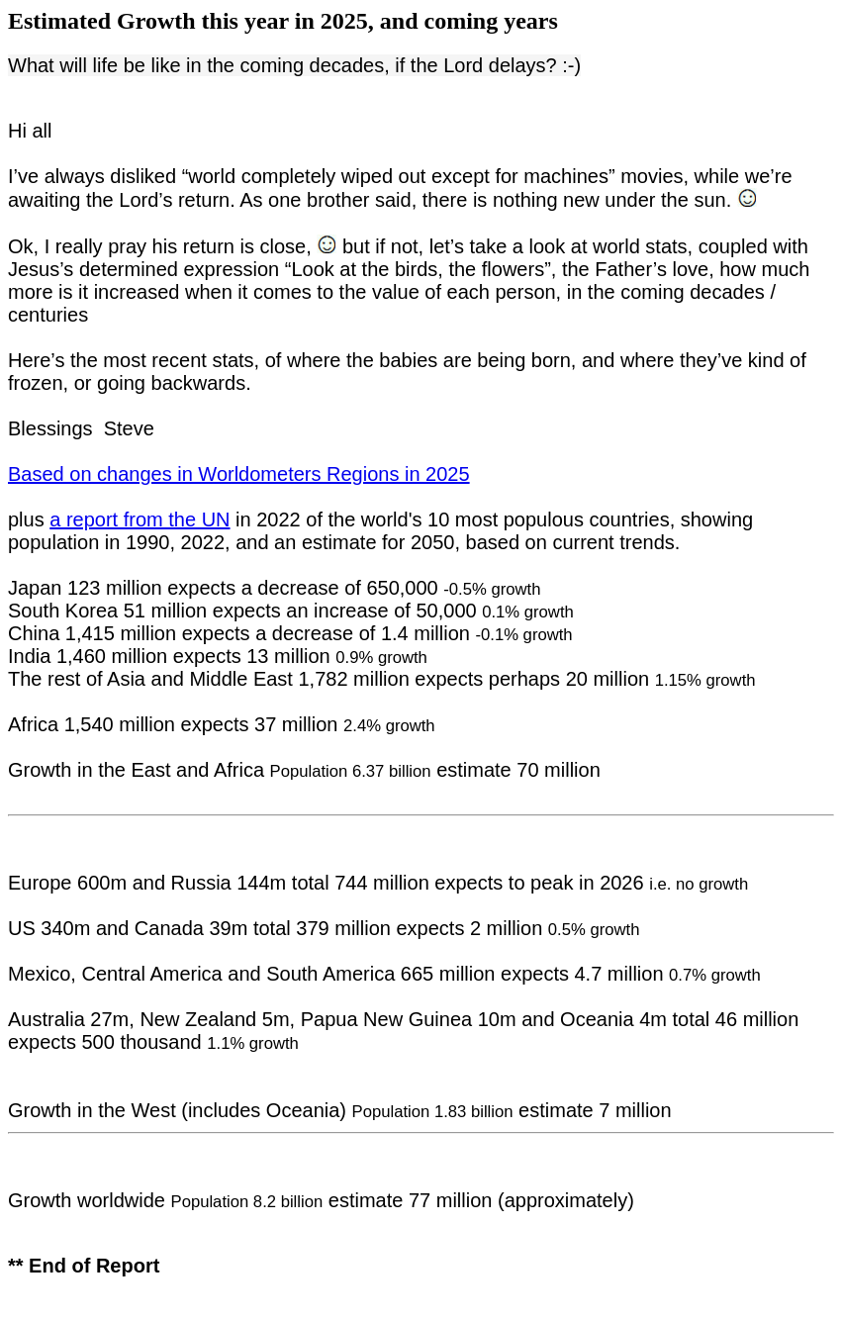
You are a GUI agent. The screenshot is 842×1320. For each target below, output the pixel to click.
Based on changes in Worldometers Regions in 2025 (239, 474)
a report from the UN (139, 519)
